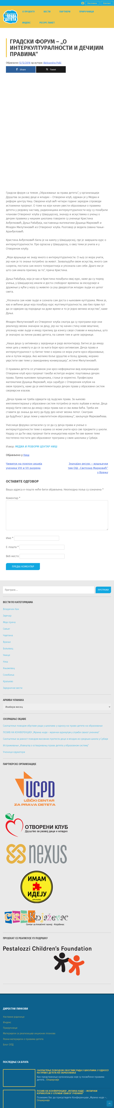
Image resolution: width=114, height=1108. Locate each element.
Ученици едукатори (14, 752)
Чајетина (8, 635)
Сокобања (8, 674)
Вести (47, 11)
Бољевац (8, 648)
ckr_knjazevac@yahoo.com (25, 1070)
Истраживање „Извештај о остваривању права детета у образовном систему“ (46, 745)
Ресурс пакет (47, 22)
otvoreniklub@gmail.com (24, 1060)
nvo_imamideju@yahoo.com (26, 1079)
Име (9, 538)
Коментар (13, 498)
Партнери (64, 11)
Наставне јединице (13, 870)
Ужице (6, 655)
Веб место (12, 556)
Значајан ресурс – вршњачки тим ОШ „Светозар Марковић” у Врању (88, 468)
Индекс (26, 22)
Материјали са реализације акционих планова (29, 886)
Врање (7, 642)
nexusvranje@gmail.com (24, 1088)
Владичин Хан (11, 609)
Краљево (8, 681)
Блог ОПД (8, 898)
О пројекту (28, 11)
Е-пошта (12, 547)
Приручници (86, 11)
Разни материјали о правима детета (23, 892)
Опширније (52, 933)
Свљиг (6, 628)
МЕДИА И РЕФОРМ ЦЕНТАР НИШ (36, 446)
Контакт (107, 3)
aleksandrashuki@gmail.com (26, 1051)
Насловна (92, 3)
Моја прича (9, 622)
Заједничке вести (12, 688)
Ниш (26, 455)
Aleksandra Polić (52, 62)
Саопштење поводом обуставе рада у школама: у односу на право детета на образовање (53, 725)
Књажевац (9, 668)
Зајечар (7, 615)
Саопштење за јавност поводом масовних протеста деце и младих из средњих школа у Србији (55, 738)
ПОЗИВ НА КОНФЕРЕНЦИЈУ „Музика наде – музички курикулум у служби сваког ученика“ (51, 732)
